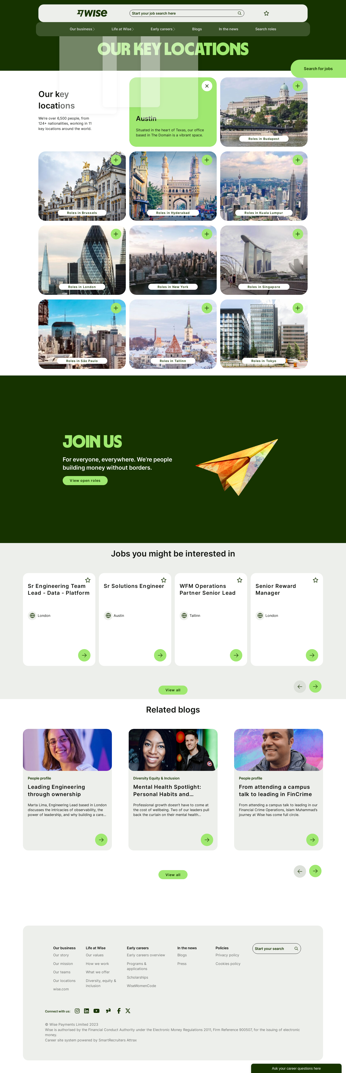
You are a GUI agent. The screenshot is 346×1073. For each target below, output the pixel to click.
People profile (39, 778)
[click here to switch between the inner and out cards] (207, 86)
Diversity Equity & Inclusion (156, 778)
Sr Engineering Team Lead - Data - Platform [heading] (58, 593)
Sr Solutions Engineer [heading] (135, 586)
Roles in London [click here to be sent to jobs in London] (82, 287)
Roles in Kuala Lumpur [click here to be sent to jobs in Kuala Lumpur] (263, 213)
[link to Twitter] (128, 1013)
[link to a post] (67, 750)
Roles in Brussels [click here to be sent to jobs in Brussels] (82, 213)
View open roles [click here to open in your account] (87, 480)
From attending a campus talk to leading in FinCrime (275, 791)
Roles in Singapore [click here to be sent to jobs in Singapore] (264, 287)
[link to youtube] (96, 1013)
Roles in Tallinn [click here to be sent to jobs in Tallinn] (173, 361)
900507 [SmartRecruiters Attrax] (245, 1031)
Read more (84, 655)
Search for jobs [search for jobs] (318, 68)
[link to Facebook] (119, 1013)
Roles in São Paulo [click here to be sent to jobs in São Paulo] (82, 361)
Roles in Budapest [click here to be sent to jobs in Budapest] (264, 139)
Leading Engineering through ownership (56, 791)
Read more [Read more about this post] (101, 840)
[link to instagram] (77, 1013)
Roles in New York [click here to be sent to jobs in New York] (173, 287)
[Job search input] (187, 13)
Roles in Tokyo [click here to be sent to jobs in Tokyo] (263, 361)
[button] (99, 30)
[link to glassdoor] (108, 1013)
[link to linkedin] (86, 1013)
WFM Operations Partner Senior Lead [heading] (208, 590)
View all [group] (173, 690)
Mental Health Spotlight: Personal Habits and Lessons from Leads (167, 791)
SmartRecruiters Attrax (118, 1041)
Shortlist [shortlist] (87, 580)
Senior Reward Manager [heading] (276, 590)
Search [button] (240, 13)
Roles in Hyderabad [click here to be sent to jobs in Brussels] (173, 213)
